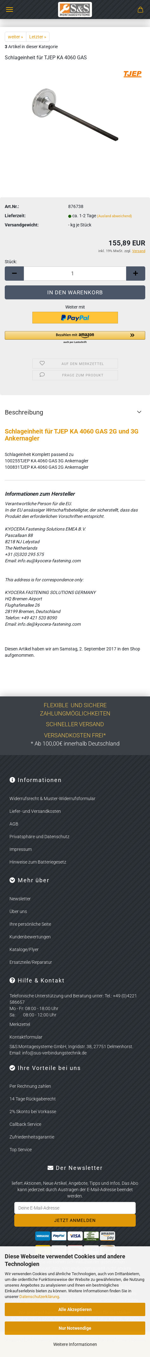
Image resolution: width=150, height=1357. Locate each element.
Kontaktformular (26, 1037)
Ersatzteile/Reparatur (31, 962)
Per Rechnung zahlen (30, 1086)
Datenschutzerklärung (39, 1296)
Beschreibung (24, 412)
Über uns (18, 911)
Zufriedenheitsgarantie (32, 1136)
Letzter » (37, 36)
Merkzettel (20, 1024)
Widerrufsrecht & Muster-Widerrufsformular (52, 798)
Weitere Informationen (75, 1344)
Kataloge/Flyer (24, 949)
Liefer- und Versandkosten (35, 811)
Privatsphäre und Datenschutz (39, 836)
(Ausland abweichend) (114, 216)
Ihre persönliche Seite (30, 924)
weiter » (15, 36)
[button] (14, 273)
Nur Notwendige (75, 1328)
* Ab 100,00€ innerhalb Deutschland (75, 743)
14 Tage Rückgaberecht (33, 1098)
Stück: (11, 261)
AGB (14, 823)
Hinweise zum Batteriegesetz (38, 861)
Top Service (21, 1149)
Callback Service (25, 1124)
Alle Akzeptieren (75, 1309)
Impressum (21, 849)
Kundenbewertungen (30, 936)
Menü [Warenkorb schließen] (9, 9)
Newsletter (20, 898)
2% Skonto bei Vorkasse (33, 1111)
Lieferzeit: (15, 215)
